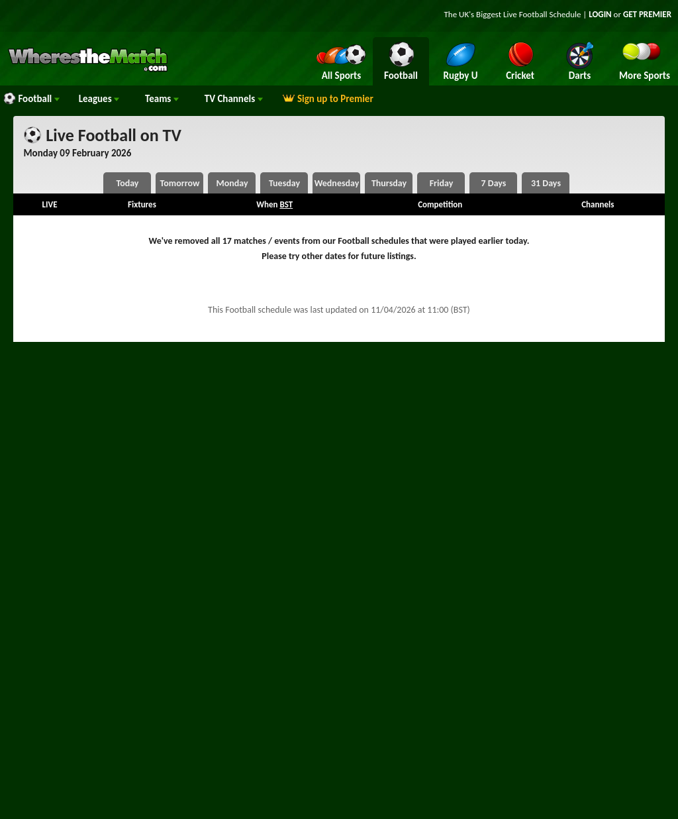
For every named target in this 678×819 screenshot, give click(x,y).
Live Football (525, 14)
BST (286, 204)
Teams (162, 99)
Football (31, 99)
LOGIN (600, 14)
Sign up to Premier (327, 99)
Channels (234, 99)
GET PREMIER (647, 14)
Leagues (99, 99)
